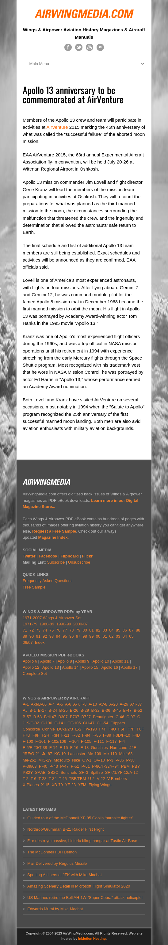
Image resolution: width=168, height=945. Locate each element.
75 (51, 630)
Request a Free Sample (54, 531)
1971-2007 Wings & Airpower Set (52, 618)
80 (84, 630)
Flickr (87, 556)
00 (98, 636)
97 (78, 636)
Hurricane (118, 747)
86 (125, 630)
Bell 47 (50, 717)
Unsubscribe (79, 562)
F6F (121, 729)
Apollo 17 (129, 667)
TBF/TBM (77, 778)
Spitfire (96, 772)
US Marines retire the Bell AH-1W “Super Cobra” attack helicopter (85, 897)
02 (111, 636)
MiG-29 (45, 760)
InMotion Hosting (92, 938)
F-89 (107, 735)
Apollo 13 (50, 667)
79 (78, 630)
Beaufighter (104, 717)
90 (31, 636)
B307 (62, 717)
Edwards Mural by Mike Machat (55, 909)
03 (118, 636)
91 (38, 636)
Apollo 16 (109, 667)
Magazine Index (53, 537)
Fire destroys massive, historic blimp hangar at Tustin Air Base (82, 840)
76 (58, 630)
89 (25, 636)
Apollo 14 (70, 667)
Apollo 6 (30, 661)
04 (125, 636)
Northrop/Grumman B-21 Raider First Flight (65, 829)
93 (51, 636)
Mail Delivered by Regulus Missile (57, 863)
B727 (86, 717)
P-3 (110, 760)
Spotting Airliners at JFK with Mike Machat (64, 874)
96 (71, 636)
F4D (136, 735)
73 (38, 630)
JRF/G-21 (31, 753)
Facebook (48, 556)
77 (65, 630)
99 (91, 636)
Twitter (29, 556)
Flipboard (70, 556)
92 (45, 636)
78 (71, 630)
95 (65, 636)
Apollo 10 (101, 661)
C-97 (130, 717)
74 (45, 630)
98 (84, 636)
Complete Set (35, 673)
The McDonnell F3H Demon (52, 852)
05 (131, 636)
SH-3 (83, 772)
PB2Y (28, 772)
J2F (132, 747)
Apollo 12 (31, 667)
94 (58, 636)
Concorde (31, 729)
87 (131, 630)
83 (104, 630)
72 (31, 630)
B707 (74, 717)
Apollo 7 (47, 661)
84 (111, 630)
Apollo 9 (82, 661)
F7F (131, 729)
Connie (48, 729)
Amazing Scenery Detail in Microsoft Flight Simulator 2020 (78, 886)
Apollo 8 (65, 661)
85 (118, 630)
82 (98, 630)
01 (104, 636)
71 (25, 630)
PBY (136, 766)
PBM (125, 766)
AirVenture (57, 127)
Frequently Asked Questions (48, 580)
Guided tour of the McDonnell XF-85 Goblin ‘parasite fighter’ (80, 818)
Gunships (99, 747)
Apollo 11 (120, 661)
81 (91, 630)
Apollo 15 (90, 667)
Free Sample (34, 587)
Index (40, 642)
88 (138, 630)
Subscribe (56, 562)
